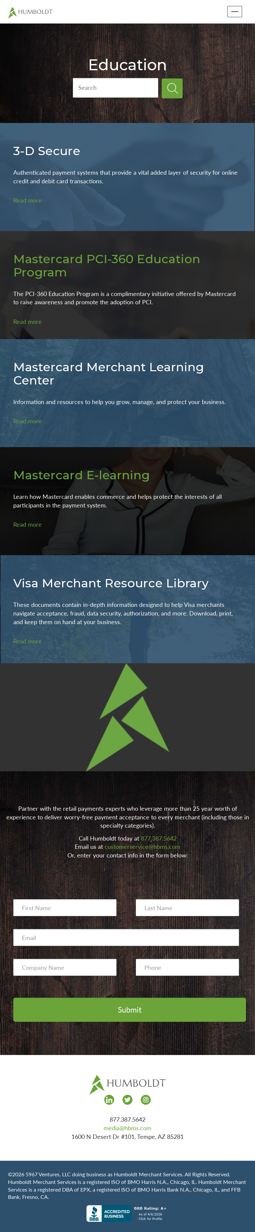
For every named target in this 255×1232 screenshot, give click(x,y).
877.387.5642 (159, 838)
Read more (27, 200)
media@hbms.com (127, 1128)
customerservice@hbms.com (142, 846)
